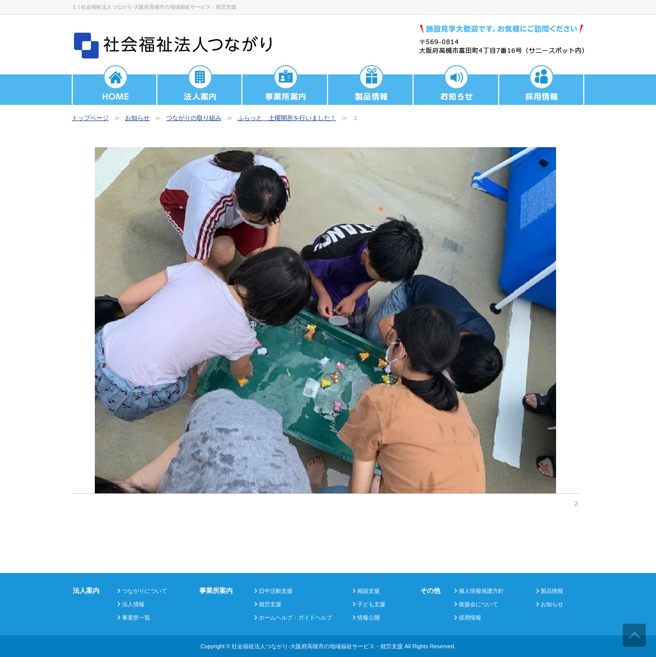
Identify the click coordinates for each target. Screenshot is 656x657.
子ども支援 (371, 604)
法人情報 (133, 604)
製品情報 (552, 591)
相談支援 (368, 591)
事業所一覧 (136, 617)
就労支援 (270, 604)
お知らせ (137, 118)
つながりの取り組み (193, 118)
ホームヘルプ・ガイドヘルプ (295, 617)
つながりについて (144, 591)
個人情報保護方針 (481, 591)
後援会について (478, 604)
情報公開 (368, 617)
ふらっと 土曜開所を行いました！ (287, 118)
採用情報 (470, 617)
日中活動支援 (276, 591)
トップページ (90, 118)
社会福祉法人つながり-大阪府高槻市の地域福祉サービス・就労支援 (317, 646)
